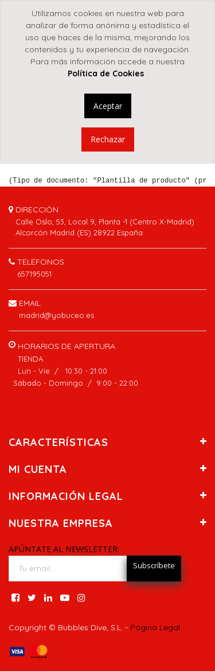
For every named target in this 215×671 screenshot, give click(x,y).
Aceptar (107, 105)
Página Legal (155, 627)
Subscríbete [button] (154, 565)
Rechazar (108, 139)
